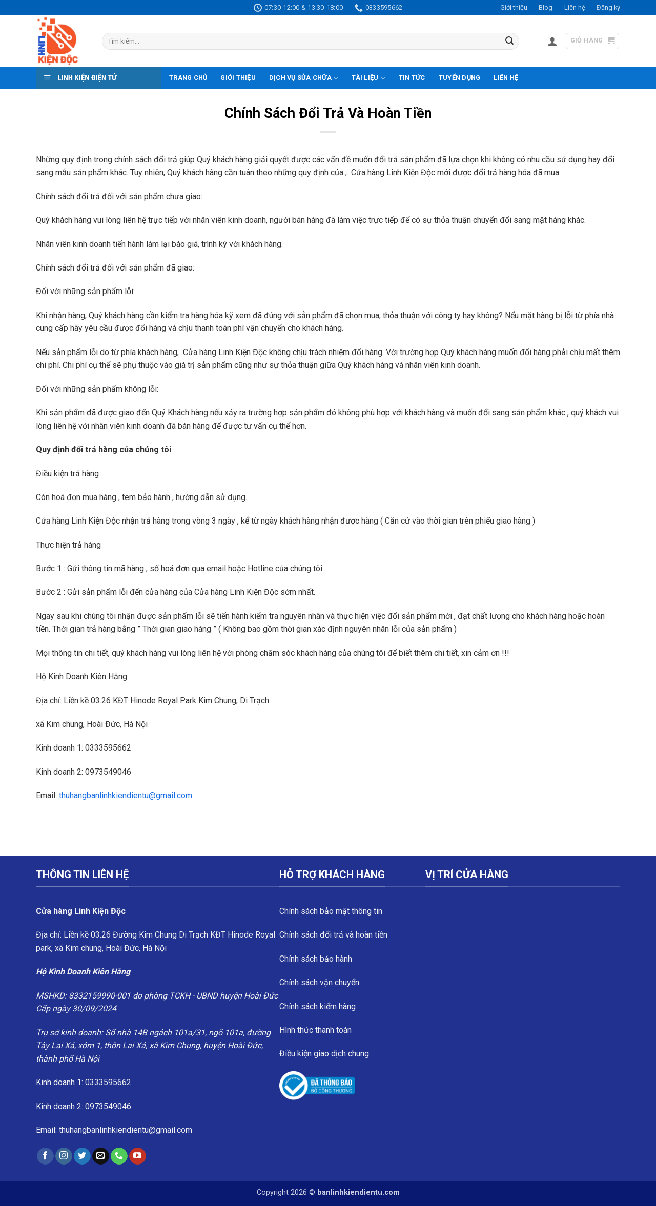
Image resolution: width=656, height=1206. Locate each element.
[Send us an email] (100, 1156)
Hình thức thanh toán (315, 1030)
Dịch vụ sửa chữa (304, 78)
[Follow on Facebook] (45, 1156)
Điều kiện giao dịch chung (324, 1053)
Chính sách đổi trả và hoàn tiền (333, 935)
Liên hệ (574, 7)
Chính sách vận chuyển (319, 982)
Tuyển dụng (460, 77)
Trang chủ (188, 77)
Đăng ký (608, 7)
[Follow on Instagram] (63, 1156)
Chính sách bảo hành (315, 959)
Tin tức (412, 77)
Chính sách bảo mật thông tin (330, 911)
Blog (545, 7)
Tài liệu (368, 78)
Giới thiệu (513, 7)
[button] (552, 41)
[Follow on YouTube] (137, 1156)
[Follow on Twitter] (82, 1156)
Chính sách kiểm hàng (317, 1006)
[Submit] (509, 41)
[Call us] (119, 1156)
